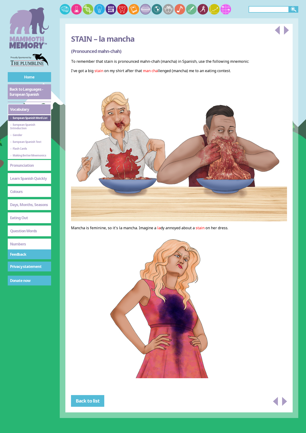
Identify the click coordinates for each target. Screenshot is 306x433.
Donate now (20, 280)
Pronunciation (22, 165)
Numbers (18, 244)
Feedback (18, 254)
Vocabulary (19, 109)
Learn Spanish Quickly (28, 178)
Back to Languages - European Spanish (26, 92)
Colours (16, 191)
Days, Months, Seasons (29, 204)
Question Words (23, 230)
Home (29, 77)
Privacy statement (25, 266)
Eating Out (19, 217)
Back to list (88, 401)
